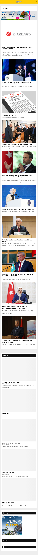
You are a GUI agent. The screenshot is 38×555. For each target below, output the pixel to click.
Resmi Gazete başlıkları (9, 115)
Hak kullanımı (5, 413)
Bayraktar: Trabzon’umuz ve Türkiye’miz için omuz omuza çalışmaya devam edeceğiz (17, 176)
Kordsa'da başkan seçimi (8, 472)
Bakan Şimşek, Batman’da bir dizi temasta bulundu (17, 144)
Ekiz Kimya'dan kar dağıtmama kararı (11, 443)
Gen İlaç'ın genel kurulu (8, 502)
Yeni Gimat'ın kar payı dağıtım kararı (11, 382)
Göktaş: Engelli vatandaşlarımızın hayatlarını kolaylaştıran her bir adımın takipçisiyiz (15, 307)
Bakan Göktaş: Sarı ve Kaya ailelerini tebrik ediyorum (18, 209)
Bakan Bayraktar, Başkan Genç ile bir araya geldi (16, 83)
